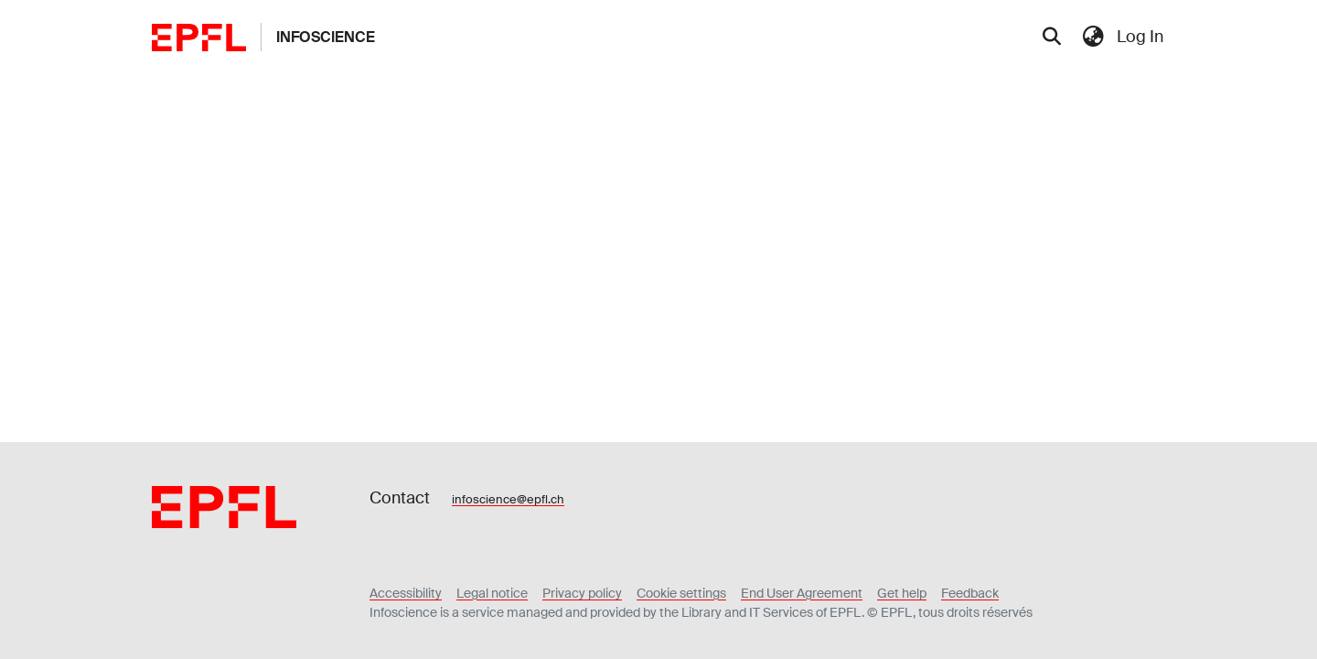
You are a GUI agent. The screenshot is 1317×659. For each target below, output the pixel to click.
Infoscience (325, 37)
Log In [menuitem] (1140, 37)
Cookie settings (681, 593)
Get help (901, 593)
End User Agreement (801, 593)
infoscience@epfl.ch (508, 499)
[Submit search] (1051, 37)
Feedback (970, 593)
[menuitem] (1093, 37)
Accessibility (405, 593)
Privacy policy (582, 593)
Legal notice (492, 593)
